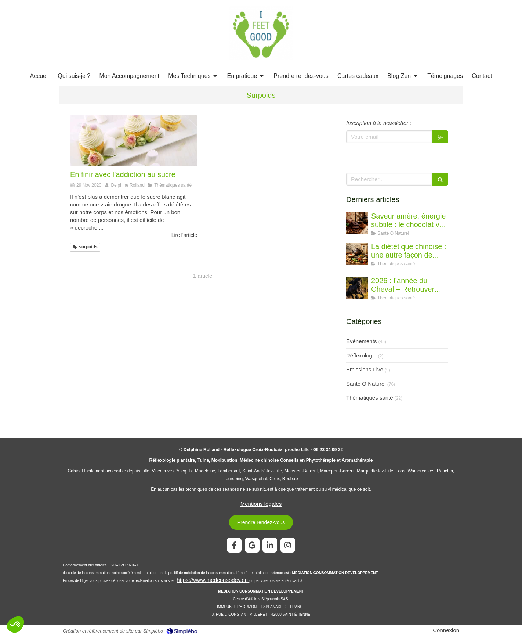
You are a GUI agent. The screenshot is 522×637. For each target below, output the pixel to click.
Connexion (446, 630)
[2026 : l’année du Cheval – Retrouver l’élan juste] (357, 288)
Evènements (361, 341)
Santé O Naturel (366, 384)
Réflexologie (361, 355)
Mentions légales (261, 504)
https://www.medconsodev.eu (213, 580)
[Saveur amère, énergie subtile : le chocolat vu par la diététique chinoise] (357, 223)
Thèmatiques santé (369, 398)
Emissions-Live (364, 369)
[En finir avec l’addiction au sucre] (133, 140)
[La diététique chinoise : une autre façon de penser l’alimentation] (357, 254)
